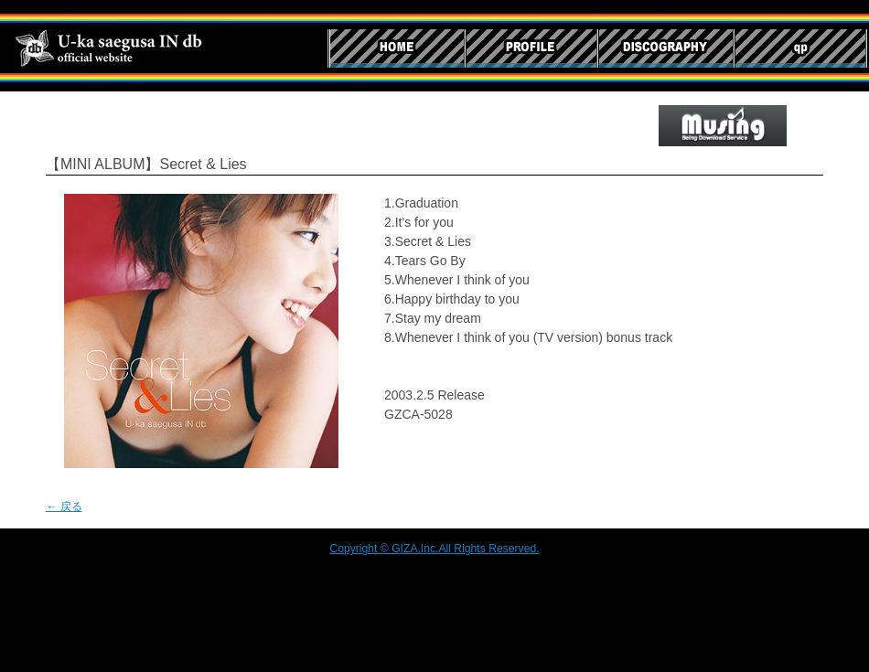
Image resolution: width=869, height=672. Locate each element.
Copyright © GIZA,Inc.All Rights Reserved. (434, 548)
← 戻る (64, 506)
